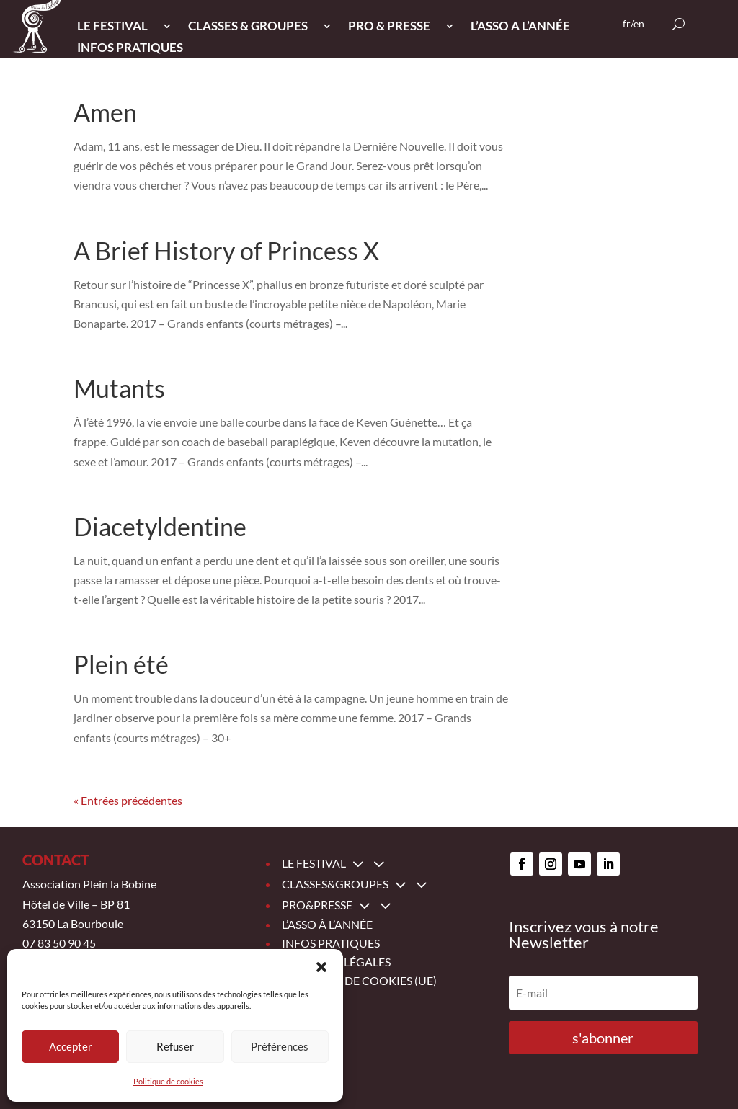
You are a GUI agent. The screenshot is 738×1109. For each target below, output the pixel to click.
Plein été (121, 664)
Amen (105, 112)
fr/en (633, 24)
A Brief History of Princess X (226, 250)
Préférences (279, 1046)
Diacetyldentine (160, 526)
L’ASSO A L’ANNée (520, 27)
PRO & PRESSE (389, 27)
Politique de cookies (168, 1081)
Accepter (70, 1046)
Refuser (175, 1046)
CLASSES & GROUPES (248, 27)
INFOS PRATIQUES (130, 49)
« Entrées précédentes (128, 800)
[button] (321, 967)
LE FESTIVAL (112, 27)
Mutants (119, 388)
